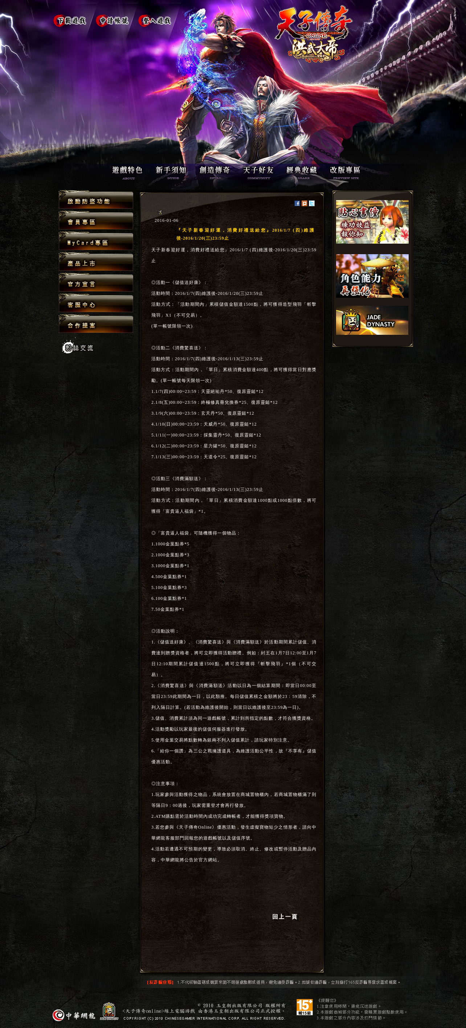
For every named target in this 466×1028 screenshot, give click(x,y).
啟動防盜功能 (96, 200)
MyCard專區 (96, 241)
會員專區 (96, 220)
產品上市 (96, 262)
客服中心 (96, 303)
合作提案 (96, 323)
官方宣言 (96, 282)
